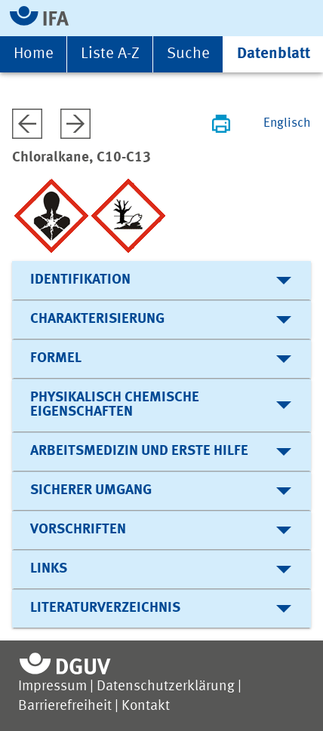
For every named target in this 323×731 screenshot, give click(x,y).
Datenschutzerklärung (166, 687)
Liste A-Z (110, 54)
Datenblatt (273, 54)
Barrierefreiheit (65, 706)
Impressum (52, 687)
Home (34, 54)
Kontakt (146, 706)
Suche (188, 54)
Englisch (287, 123)
